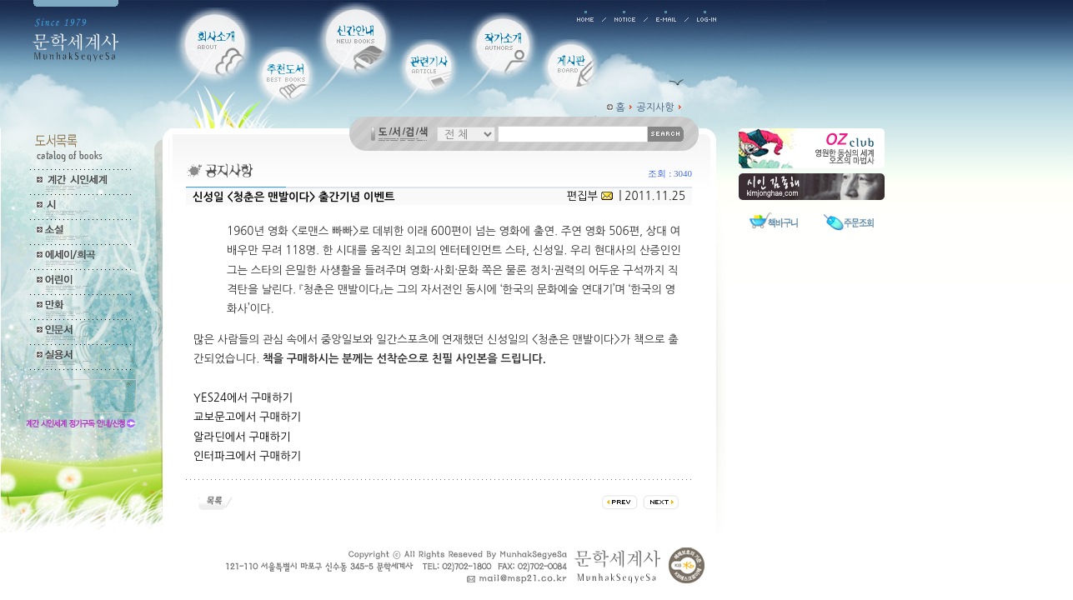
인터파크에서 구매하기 (247, 456)
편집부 (583, 196)
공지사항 (655, 107)
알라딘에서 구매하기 (242, 437)
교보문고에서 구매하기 (247, 417)
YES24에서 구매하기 (243, 397)
